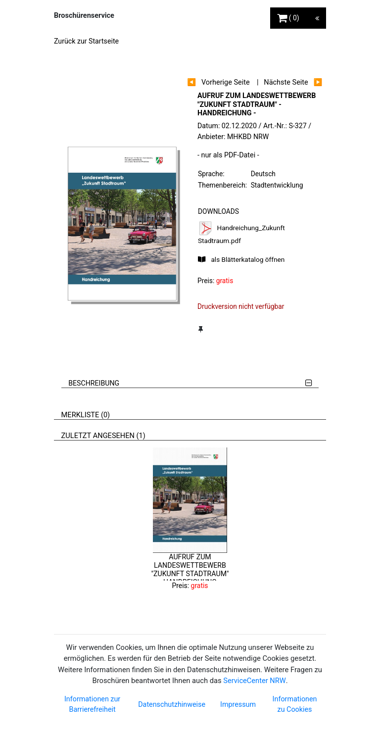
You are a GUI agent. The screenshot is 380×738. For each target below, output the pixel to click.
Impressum (238, 704)
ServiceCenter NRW (254, 680)
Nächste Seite (286, 82)
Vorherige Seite (225, 82)
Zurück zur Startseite (86, 41)
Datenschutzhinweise (171, 704)
